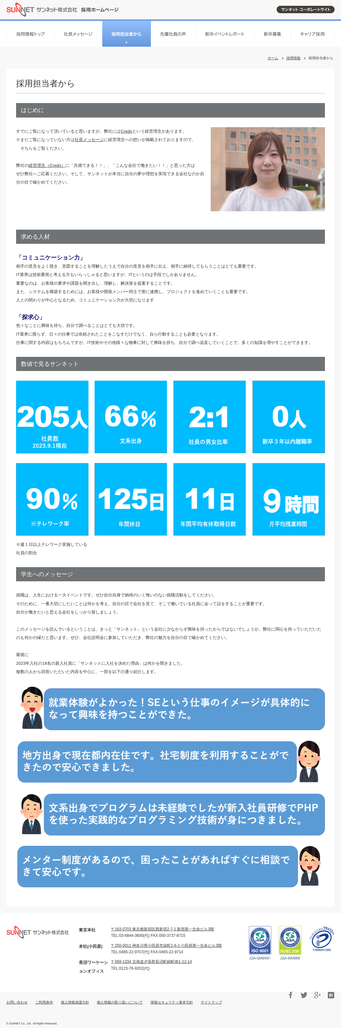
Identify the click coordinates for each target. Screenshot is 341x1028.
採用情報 (293, 58)
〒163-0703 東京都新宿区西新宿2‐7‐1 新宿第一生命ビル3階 (162, 929)
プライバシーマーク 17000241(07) (322, 939)
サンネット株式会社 (62, 10)
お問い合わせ (17, 1002)
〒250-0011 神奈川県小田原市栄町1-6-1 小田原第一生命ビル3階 (166, 945)
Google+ (317, 995)
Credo (126, 131)
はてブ (331, 995)
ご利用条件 (44, 1002)
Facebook (290, 995)
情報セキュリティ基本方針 (172, 1002)
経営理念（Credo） (47, 165)
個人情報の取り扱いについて (120, 1002)
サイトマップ (211, 1002)
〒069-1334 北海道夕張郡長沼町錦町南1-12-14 (151, 961)
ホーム (273, 58)
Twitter (304, 995)
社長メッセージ (89, 139)
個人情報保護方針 (75, 1002)
